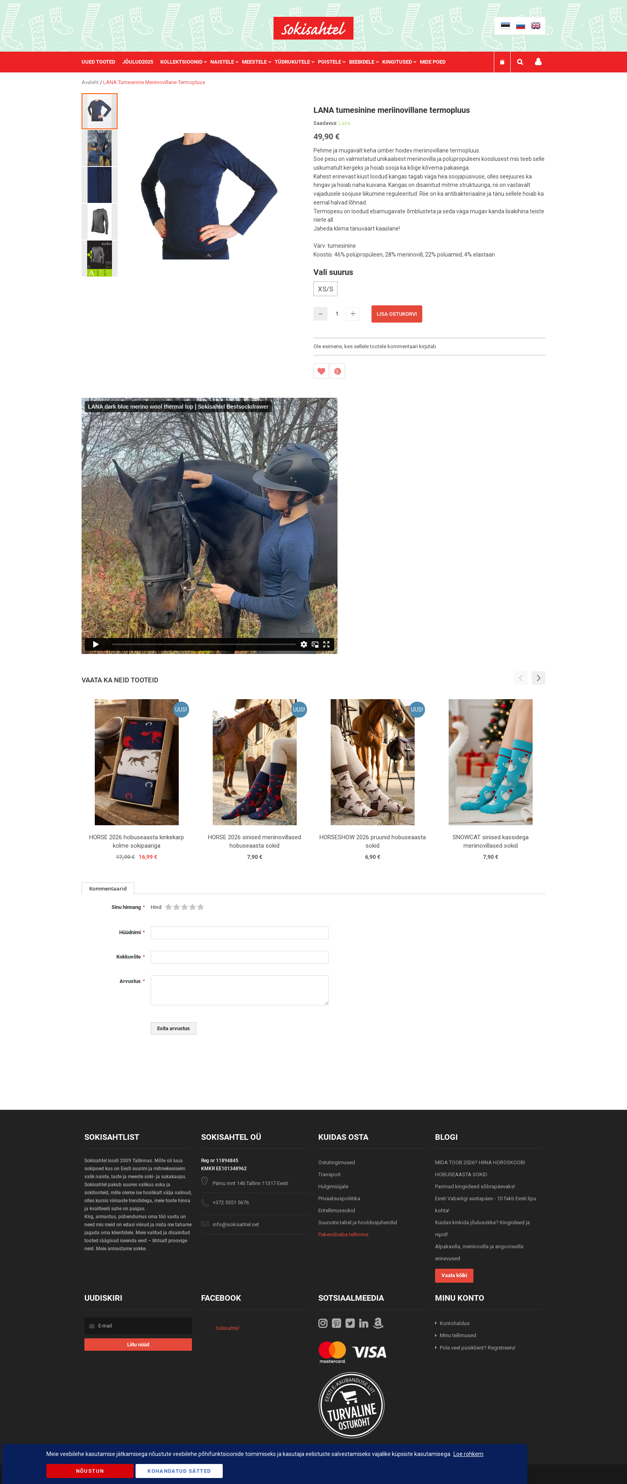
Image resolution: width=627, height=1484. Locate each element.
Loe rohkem (468, 1454)
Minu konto (538, 62)
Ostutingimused (336, 1162)
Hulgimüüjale (333, 1186)
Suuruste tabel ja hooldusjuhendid (357, 1222)
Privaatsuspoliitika (339, 1198)
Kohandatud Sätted (179, 1471)
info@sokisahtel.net (236, 1224)
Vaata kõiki (454, 1275)
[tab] (108, 888)
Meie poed (432, 62)
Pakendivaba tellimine (343, 1234)
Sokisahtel (227, 1328)
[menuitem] (102, 62)
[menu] (267, 62)
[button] (100, 147)
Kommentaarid (108, 888)
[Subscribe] (138, 1344)
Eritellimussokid (336, 1210)
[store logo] (313, 28)
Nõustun (90, 1471)
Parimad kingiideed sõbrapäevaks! (475, 1186)
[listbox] (429, 289)
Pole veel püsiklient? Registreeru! (477, 1348)
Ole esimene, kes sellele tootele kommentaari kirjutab (375, 346)
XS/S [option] (325, 289)
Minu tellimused (458, 1335)
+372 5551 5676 (231, 1202)
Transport (329, 1174)
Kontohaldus (454, 1323)
